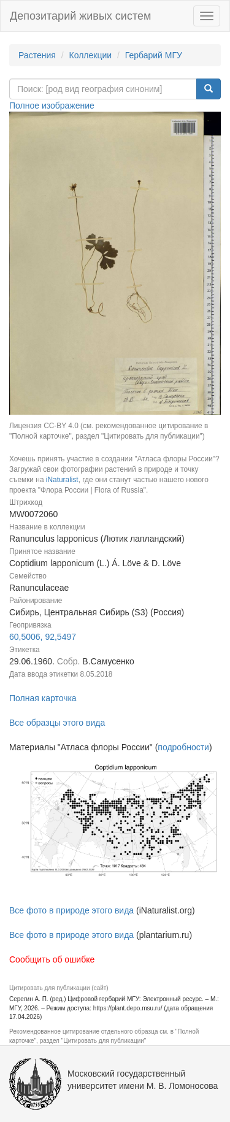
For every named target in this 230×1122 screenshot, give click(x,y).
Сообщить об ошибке (51, 959)
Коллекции (90, 55)
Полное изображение (51, 105)
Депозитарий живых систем (80, 16)
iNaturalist (62, 479)
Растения (37, 55)
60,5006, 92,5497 (42, 637)
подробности (183, 747)
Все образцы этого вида (57, 723)
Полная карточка (43, 698)
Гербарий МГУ (153, 55)
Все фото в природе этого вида (71, 910)
